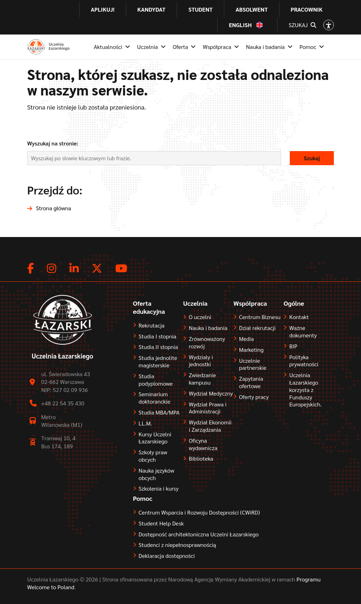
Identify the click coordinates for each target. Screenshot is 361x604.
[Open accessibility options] (328, 25)
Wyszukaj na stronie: (52, 143)
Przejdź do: (54, 189)
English (240, 25)
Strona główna (53, 208)
